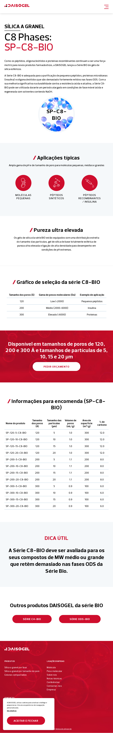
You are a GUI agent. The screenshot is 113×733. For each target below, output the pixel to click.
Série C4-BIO (32, 619)
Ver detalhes (12, 711)
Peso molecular (54, 671)
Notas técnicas (54, 678)
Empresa (51, 689)
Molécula (51, 667)
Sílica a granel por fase (15, 667)
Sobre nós (52, 675)
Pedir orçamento (57, 366)
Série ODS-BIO (80, 619)
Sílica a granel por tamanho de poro (21, 671)
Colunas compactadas (15, 675)
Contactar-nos (54, 686)
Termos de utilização (63, 729)
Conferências (53, 682)
